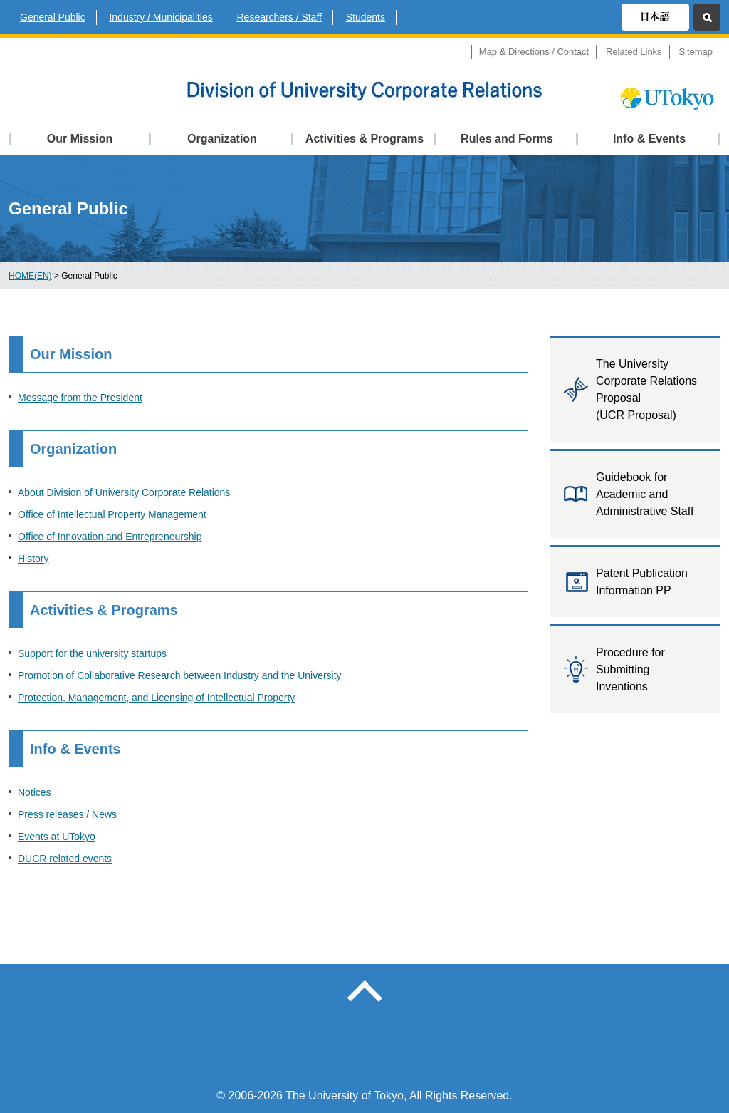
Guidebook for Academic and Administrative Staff (644, 494)
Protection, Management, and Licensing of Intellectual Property (156, 697)
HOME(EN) (30, 276)
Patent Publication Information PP (642, 581)
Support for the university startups (92, 653)
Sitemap (695, 51)
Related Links (634, 51)
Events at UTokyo (56, 836)
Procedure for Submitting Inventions (630, 669)
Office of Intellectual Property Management (112, 514)
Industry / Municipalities (160, 17)
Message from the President (80, 397)
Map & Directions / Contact (534, 51)
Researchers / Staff (279, 17)
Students (365, 17)
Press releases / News (67, 814)
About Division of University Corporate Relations (124, 492)
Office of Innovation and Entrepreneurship (110, 536)
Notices (34, 792)
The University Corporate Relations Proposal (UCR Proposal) (646, 389)
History (33, 558)
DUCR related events (65, 858)
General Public (52, 17)
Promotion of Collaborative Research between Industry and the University (180, 675)
